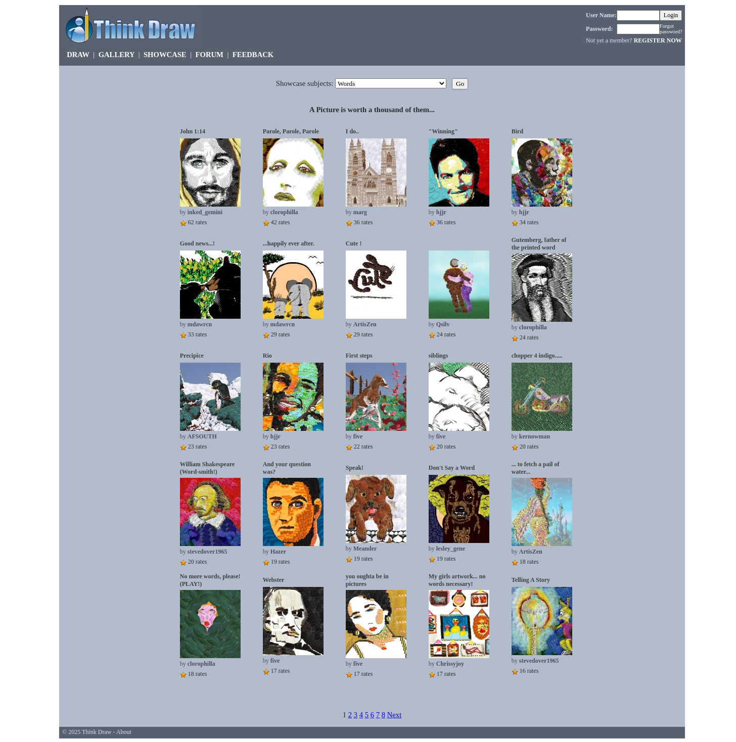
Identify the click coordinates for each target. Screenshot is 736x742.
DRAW (78, 55)
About (123, 731)
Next (394, 715)
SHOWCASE (165, 55)
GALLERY (116, 55)
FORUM (209, 55)
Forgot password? (671, 28)
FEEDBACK (253, 55)
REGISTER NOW (658, 40)
